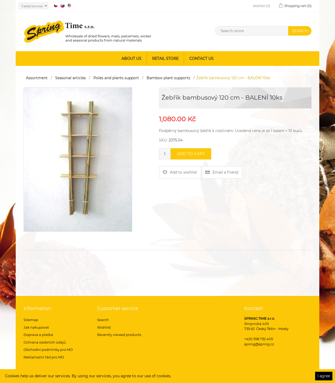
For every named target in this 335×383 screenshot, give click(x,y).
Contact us (201, 58)
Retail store (165, 58)
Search (103, 320)
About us (131, 58)
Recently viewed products (119, 335)
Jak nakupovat (36, 327)
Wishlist (104, 327)
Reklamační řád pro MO (44, 357)
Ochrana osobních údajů (45, 342)
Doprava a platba (38, 335)
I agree (323, 376)
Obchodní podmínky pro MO (48, 349)
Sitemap (31, 320)
